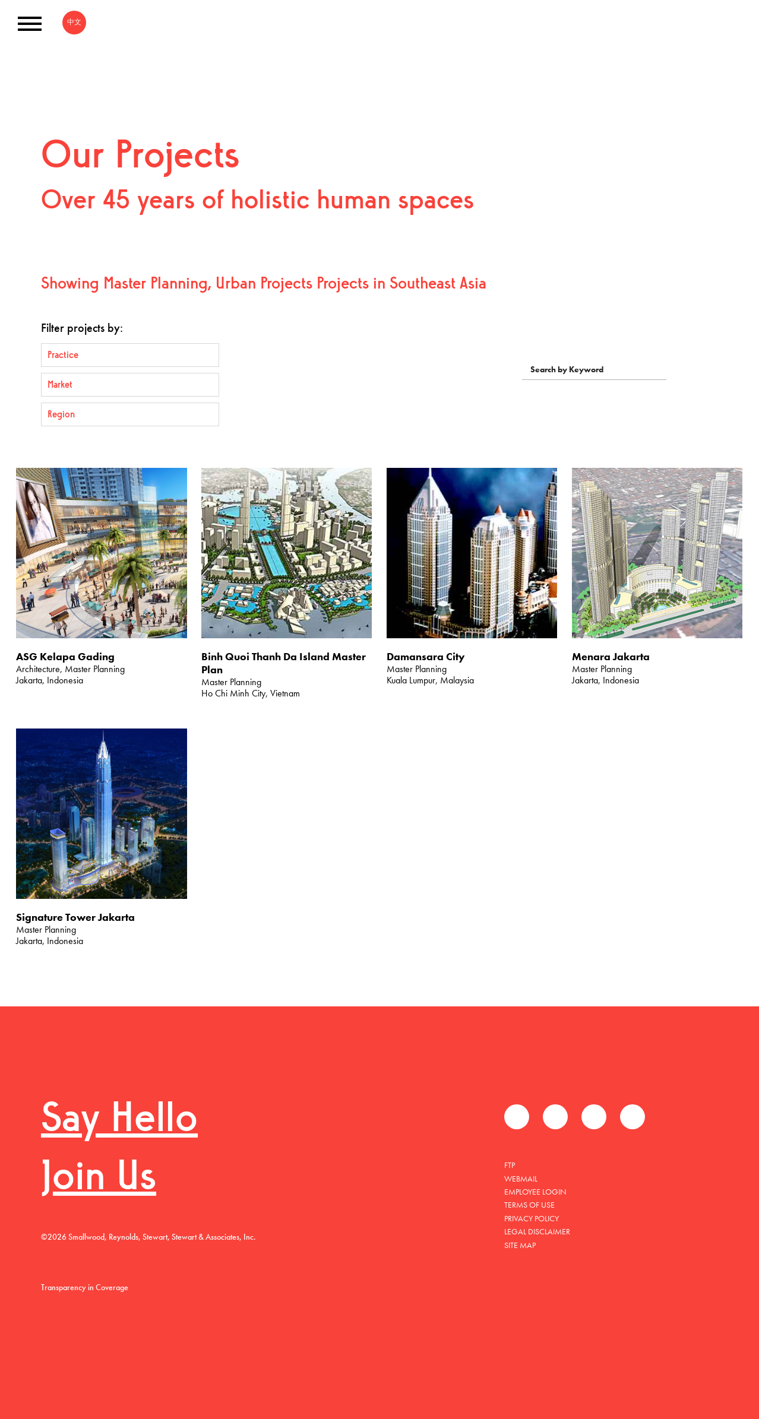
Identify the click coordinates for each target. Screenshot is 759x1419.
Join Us (98, 1179)
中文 (74, 22)
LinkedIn (593, 1116)
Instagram (632, 1116)
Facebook (516, 1116)
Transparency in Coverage (84, 1287)
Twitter (555, 1116)
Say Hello (119, 1121)
